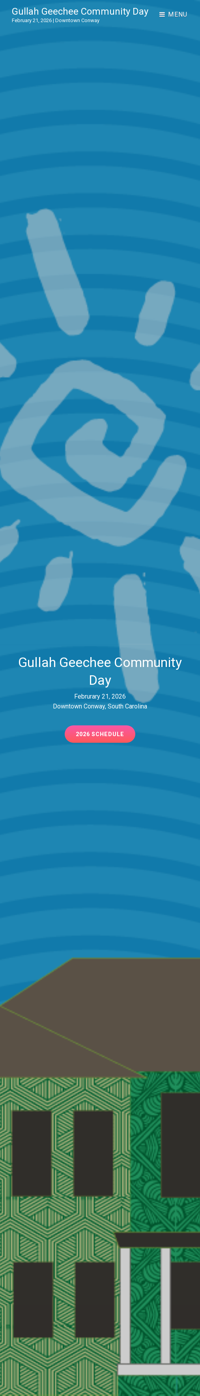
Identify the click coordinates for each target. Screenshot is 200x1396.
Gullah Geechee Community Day (80, 11)
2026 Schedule (105, 736)
